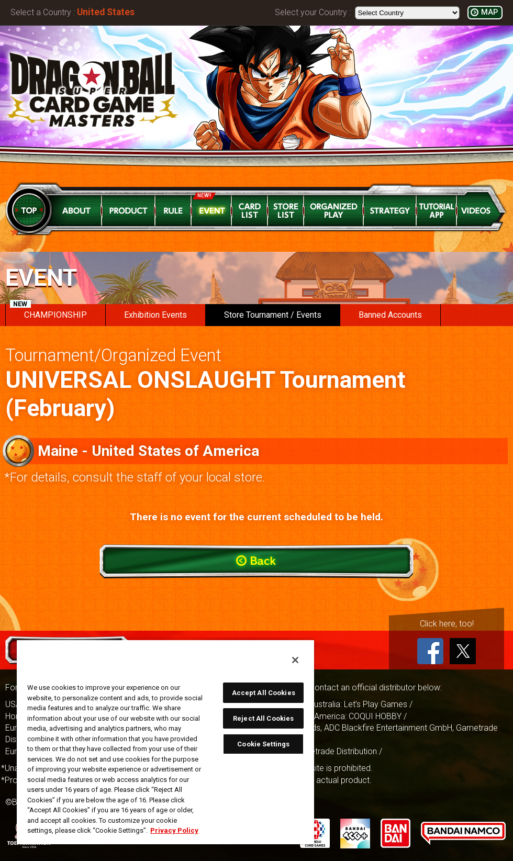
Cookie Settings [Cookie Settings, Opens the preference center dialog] (263, 744)
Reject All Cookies (263, 718)
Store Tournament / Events (272, 315)
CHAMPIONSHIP (48, 312)
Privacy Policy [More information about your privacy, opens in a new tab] (174, 830)
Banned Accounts (390, 315)
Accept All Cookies (263, 693)
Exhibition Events (155, 315)
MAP (489, 12)
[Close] (295, 660)
